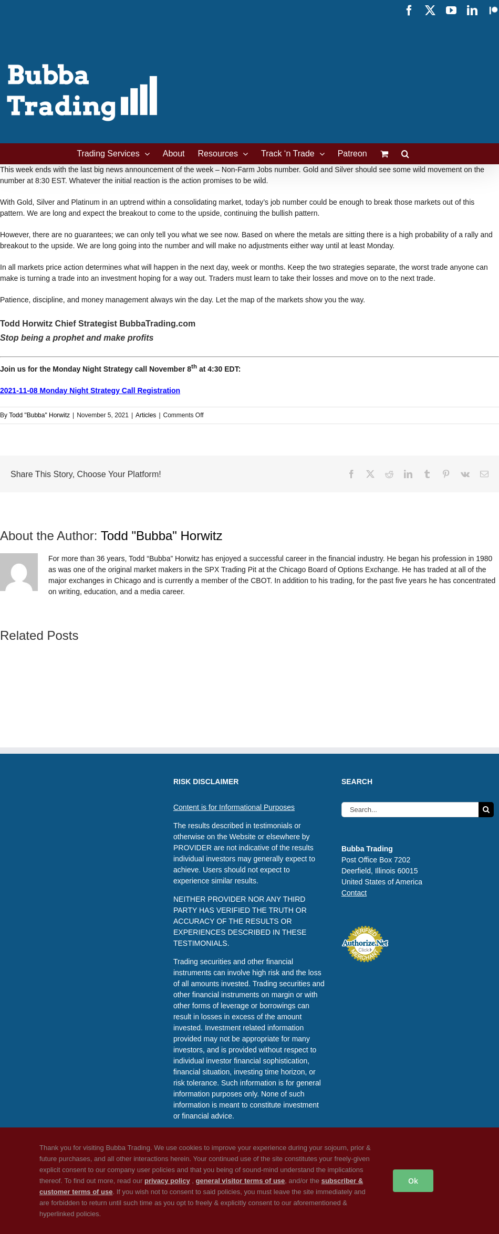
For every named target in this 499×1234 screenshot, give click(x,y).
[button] (405, 153)
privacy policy (167, 1181)
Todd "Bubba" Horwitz (39, 415)
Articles (146, 415)
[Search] (486, 809)
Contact (354, 893)
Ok (413, 1181)
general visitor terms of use (240, 1181)
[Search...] (410, 809)
